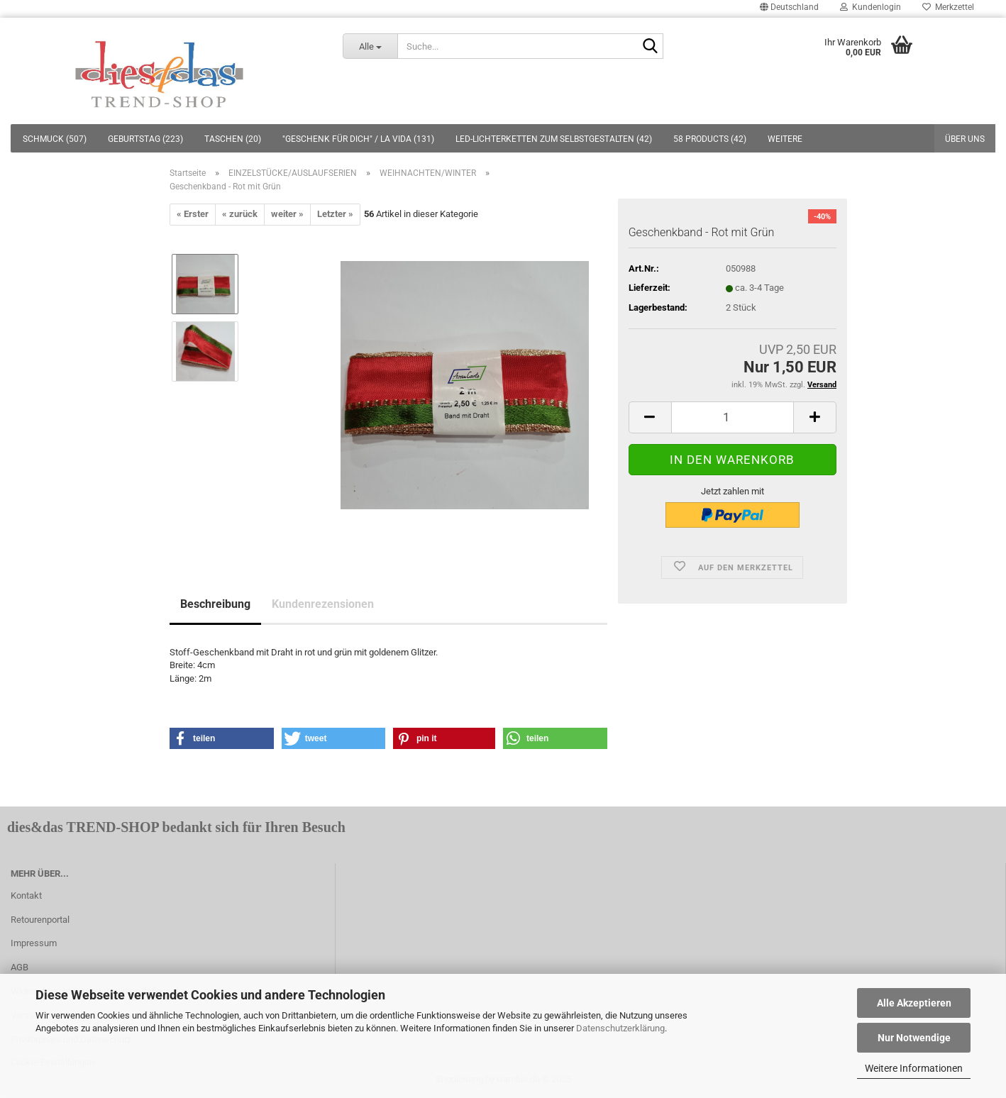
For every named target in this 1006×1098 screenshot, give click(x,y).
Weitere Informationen (914, 1068)
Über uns (965, 139)
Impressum (34, 943)
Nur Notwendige (914, 1037)
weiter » (287, 214)
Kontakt (26, 895)
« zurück (240, 214)
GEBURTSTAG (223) (145, 139)
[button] (222, 738)
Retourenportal (40, 919)
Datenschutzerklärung (620, 1028)
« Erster (193, 214)
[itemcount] (732, 417)
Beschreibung (215, 604)
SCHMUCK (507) (55, 139)
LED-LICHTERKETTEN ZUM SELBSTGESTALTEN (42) (553, 139)
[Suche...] (370, 46)
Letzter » (335, 214)
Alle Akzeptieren (914, 1003)
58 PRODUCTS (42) (709, 139)
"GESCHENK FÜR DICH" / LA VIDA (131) (358, 139)
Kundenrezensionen (323, 604)
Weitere (785, 139)
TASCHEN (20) (232, 139)
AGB (19, 967)
